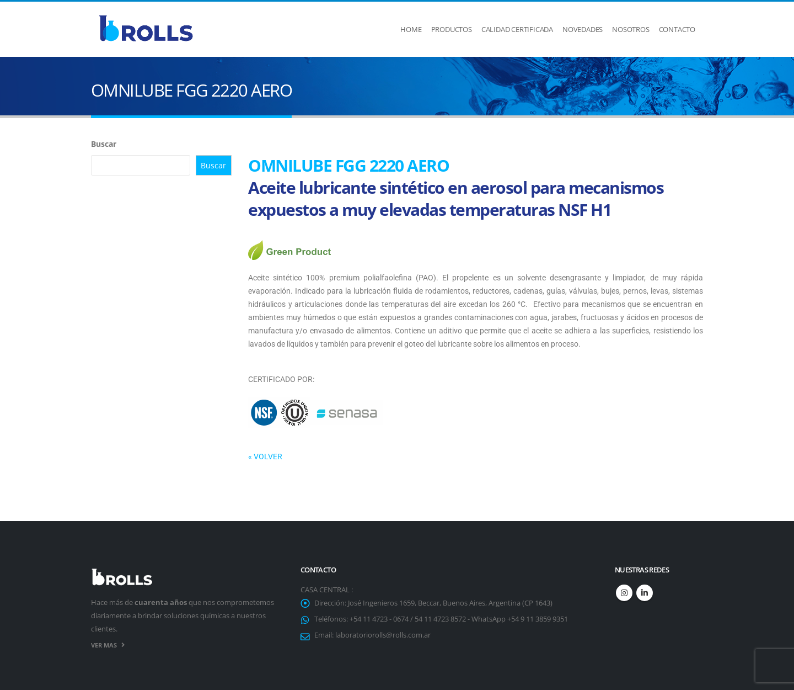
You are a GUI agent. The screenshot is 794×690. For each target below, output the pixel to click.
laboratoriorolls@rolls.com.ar (383, 635)
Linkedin (644, 593)
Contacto (677, 29)
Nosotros (630, 29)
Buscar (103, 144)
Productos (451, 29)
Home (410, 29)
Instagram (624, 593)
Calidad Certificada (517, 29)
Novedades (582, 29)
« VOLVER (265, 456)
